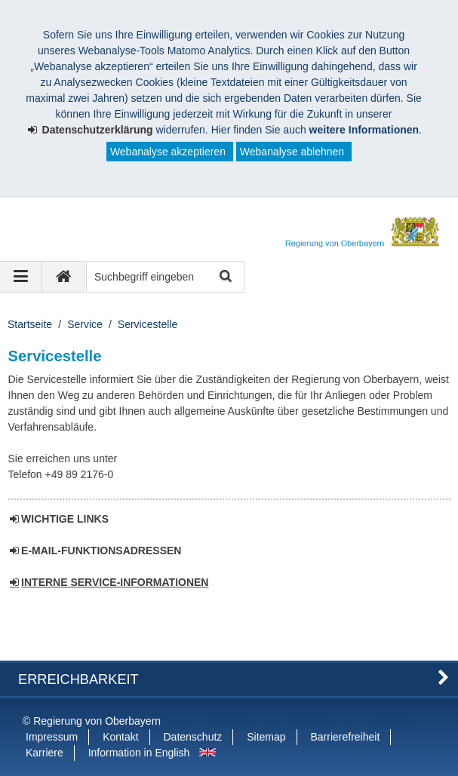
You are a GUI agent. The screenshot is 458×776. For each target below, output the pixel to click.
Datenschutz (193, 737)
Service (85, 324)
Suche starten (224, 277)
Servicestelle (147, 324)
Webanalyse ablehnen (292, 152)
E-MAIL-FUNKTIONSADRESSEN (101, 550)
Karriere (44, 753)
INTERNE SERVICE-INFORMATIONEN (114, 582)
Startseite (30, 324)
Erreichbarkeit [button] (78, 679)
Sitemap (266, 737)
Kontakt (120, 737)
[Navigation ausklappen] (21, 277)
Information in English (139, 753)
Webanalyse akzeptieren (168, 152)
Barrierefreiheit (345, 737)
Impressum (52, 737)
